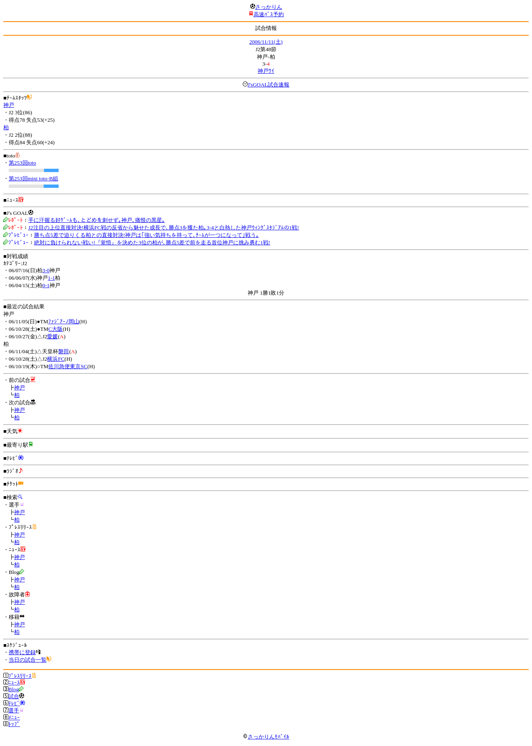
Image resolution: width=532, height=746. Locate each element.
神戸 (8, 105)
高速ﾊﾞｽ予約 (269, 14)
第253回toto (22, 163)
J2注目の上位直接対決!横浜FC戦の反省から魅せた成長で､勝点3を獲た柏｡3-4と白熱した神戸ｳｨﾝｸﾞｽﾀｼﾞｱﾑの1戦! (163, 227)
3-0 (45, 270)
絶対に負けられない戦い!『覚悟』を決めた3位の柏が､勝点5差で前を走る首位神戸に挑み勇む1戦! (152, 242)
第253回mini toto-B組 (33, 178)
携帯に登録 (22, 652)
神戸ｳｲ (266, 71)
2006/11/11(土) (266, 42)
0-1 (45, 285)
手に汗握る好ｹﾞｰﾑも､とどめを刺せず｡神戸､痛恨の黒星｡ (96, 220)
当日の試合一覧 (28, 660)
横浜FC (55, 359)
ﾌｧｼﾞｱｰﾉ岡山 (63, 321)
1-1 (51, 278)
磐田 (63, 351)
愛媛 (52, 336)
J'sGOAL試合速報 (269, 84)
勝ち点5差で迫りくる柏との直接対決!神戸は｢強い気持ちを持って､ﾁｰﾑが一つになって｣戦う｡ (146, 235)
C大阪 (55, 329)
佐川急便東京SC (67, 366)
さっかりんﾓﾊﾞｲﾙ (266, 737)
